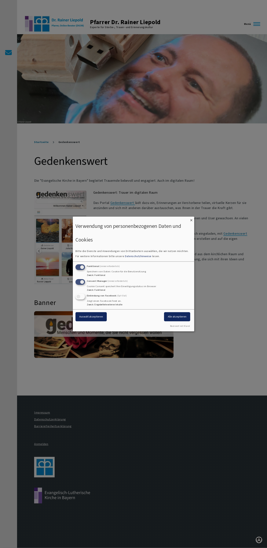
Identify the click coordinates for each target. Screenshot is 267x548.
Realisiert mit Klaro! (180, 326)
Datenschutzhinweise (138, 256)
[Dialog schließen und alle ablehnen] (191, 219)
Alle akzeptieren (177, 316)
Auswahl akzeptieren (91, 316)
